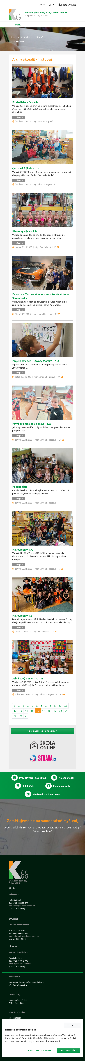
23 (21, 716)
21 (66, 711)
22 (15, 716)
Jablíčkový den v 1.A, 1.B (27, 678)
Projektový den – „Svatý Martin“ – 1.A (35, 360)
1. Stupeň (39, 37)
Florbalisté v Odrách (25, 102)
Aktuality (25, 37)
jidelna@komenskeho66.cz (20, 964)
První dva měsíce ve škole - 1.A (31, 423)
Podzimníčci (19, 486)
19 (55, 711)
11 (66, 705)
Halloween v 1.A (22, 549)
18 (49, 711)
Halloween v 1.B (22, 615)
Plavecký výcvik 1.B (24, 231)
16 (38, 711)
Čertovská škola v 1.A (25, 168)
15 (32, 711)
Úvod (13, 37)
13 (21, 711)
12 (15, 711)
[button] (42, 4)
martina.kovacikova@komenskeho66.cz (25, 936)
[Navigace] (16, 24)
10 (60, 705)
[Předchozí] (14, 705)
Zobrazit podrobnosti (38, 1050)
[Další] (26, 716)
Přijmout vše (68, 1050)
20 (60, 711)
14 (26, 711)
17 (43, 711)
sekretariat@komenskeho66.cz (22, 906)
